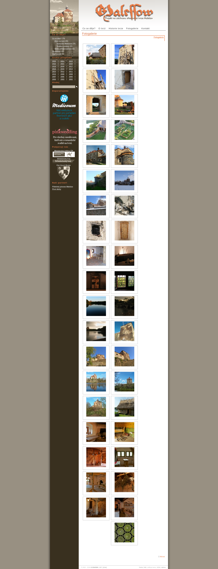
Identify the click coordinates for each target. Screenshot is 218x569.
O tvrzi (102, 28)
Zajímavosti (56, 54)
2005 (71, 77)
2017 (71, 66)
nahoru (163, 567)
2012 (62, 71)
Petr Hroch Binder (64, 172)
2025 (54, 61)
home (141, 567)
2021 (62, 64)
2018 (62, 66)
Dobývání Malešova (64, 43)
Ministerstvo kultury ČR (64, 153)
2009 (62, 74)
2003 (62, 79)
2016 (54, 69)
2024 (62, 61)
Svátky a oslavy (63, 46)
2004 (54, 79)
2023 (71, 61)
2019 (54, 66)
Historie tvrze (116, 28)
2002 (71, 79)
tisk (145, 567)
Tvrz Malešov (124, 11)
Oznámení (56, 51)
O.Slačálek (94, 567)
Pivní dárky (56, 189)
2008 (71, 74)
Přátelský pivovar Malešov (62, 186)
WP (100, 567)
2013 (54, 71)
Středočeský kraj (64, 161)
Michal (162, 556)
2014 (71, 69)
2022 (54, 64)
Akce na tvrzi (59, 41)
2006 (62, 77)
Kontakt (145, 28)
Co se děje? (89, 28)
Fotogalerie (132, 28)
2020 (71, 64)
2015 (62, 69)
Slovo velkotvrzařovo (62, 49)
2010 (54, 74)
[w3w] (105, 567)
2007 (54, 77)
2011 (71, 71)
